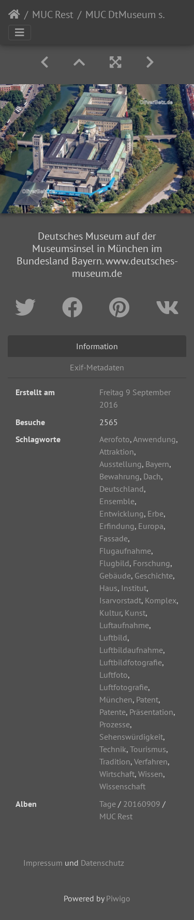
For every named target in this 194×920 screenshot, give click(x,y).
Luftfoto (113, 674)
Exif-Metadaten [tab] (97, 367)
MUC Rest (52, 14)
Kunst (135, 612)
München (115, 699)
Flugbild (114, 563)
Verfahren (151, 761)
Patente (112, 712)
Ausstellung (120, 464)
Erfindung (117, 526)
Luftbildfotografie (130, 662)
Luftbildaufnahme (131, 650)
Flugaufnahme (125, 550)
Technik (112, 749)
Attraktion (116, 451)
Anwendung (154, 439)
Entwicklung (121, 513)
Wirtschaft (117, 774)
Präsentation (151, 712)
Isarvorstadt (120, 600)
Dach (152, 476)
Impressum (43, 862)
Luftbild (113, 637)
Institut (133, 588)
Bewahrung (119, 476)
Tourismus (148, 749)
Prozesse (114, 724)
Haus (108, 588)
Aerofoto (114, 439)
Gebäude (115, 575)
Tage (107, 804)
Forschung (151, 563)
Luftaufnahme (124, 625)
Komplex (160, 600)
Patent (147, 699)
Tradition (114, 761)
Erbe (155, 513)
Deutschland (121, 489)
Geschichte (154, 575)
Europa (150, 526)
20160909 (141, 804)
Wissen (150, 774)
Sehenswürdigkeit (131, 736)
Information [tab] (97, 346)
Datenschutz (102, 862)
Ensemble (117, 501)
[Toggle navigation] (19, 32)
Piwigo (118, 898)
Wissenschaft (122, 786)
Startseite (14, 14)
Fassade (113, 538)
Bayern (157, 464)
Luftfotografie (123, 687)
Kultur (110, 612)
